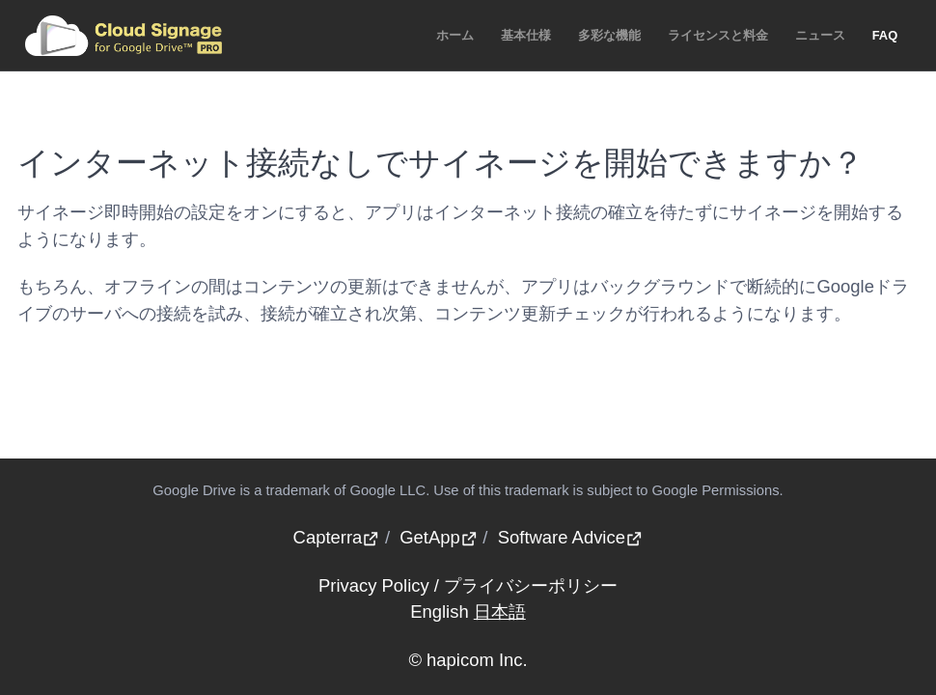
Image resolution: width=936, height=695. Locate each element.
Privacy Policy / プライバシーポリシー (468, 585)
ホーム (455, 35)
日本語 (500, 611)
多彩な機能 (609, 35)
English (439, 611)
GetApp (438, 537)
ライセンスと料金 (718, 35)
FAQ (885, 35)
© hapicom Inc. (467, 660)
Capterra (336, 537)
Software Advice (571, 537)
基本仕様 (526, 35)
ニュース (820, 35)
